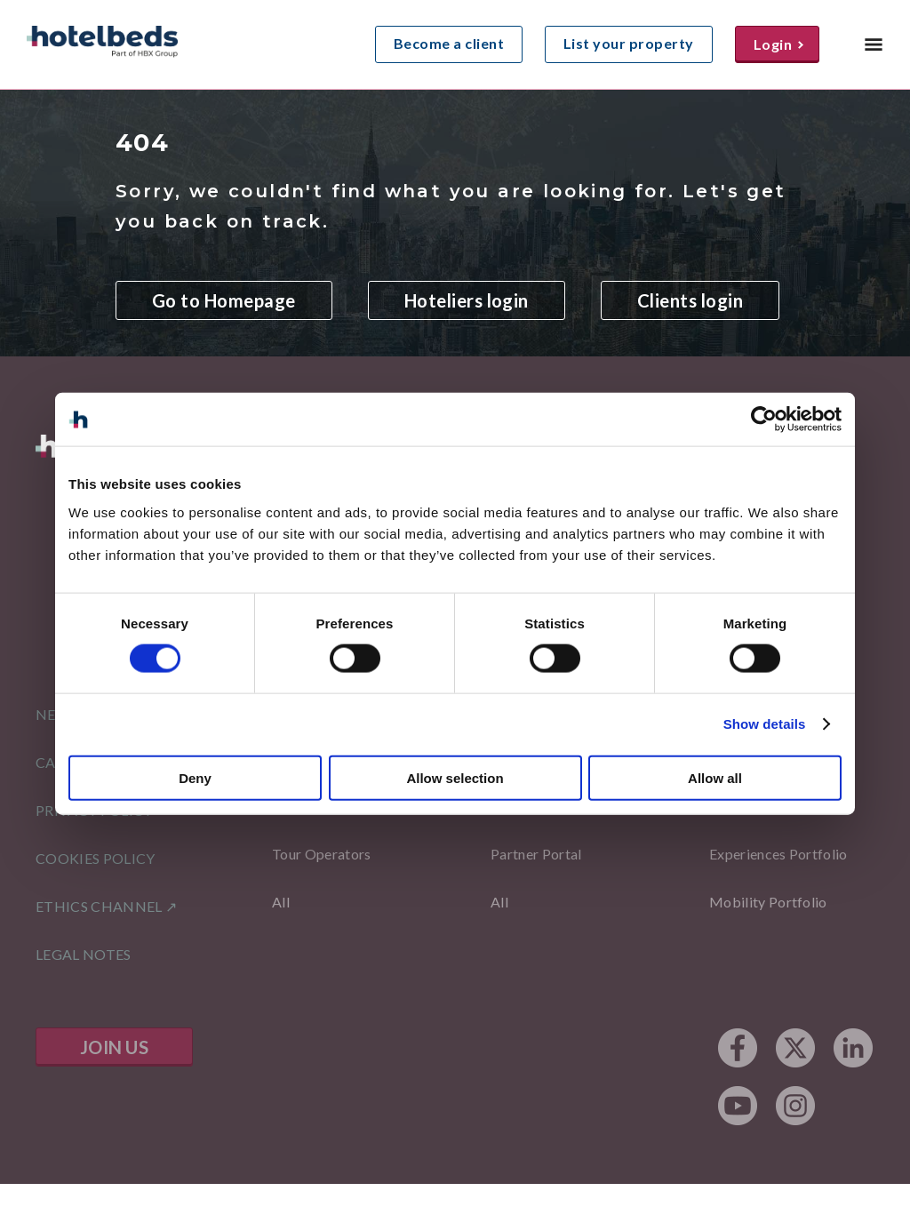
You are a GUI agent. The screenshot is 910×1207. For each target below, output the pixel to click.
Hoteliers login (466, 300)
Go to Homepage (224, 300)
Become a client (449, 43)
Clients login (690, 300)
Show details (764, 723)
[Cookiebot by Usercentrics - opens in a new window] (764, 419)
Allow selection (454, 777)
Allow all (715, 777)
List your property (628, 43)
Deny (195, 777)
